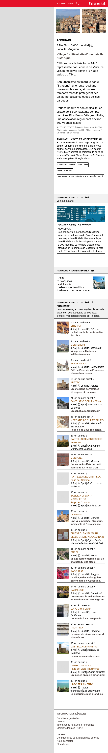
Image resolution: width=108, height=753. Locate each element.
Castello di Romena (84, 646)
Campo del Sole (81, 665)
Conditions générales (68, 718)
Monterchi (78, 344)
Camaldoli (77, 590)
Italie (60, 277)
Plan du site (63, 744)
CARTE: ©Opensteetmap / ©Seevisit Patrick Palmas (79, 131)
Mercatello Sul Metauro (87, 420)
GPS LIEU (83, 164)
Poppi (74, 552)
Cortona (76, 514)
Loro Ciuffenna (81, 608)
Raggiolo (77, 571)
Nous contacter (65, 741)
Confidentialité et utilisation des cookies (78, 737)
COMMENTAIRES (66, 164)
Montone (77, 458)
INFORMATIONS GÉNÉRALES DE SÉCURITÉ (80, 176)
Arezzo (75, 382)
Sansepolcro (80, 363)
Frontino (77, 627)
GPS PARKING (65, 170)
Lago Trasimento (82, 684)
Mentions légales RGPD (70, 728)
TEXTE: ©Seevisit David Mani (80, 127)
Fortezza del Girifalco (86, 476)
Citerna (76, 325)
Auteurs (61, 721)
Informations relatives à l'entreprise (75, 724)
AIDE (70, 3)
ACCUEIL (61, 3)
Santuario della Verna (86, 401)
